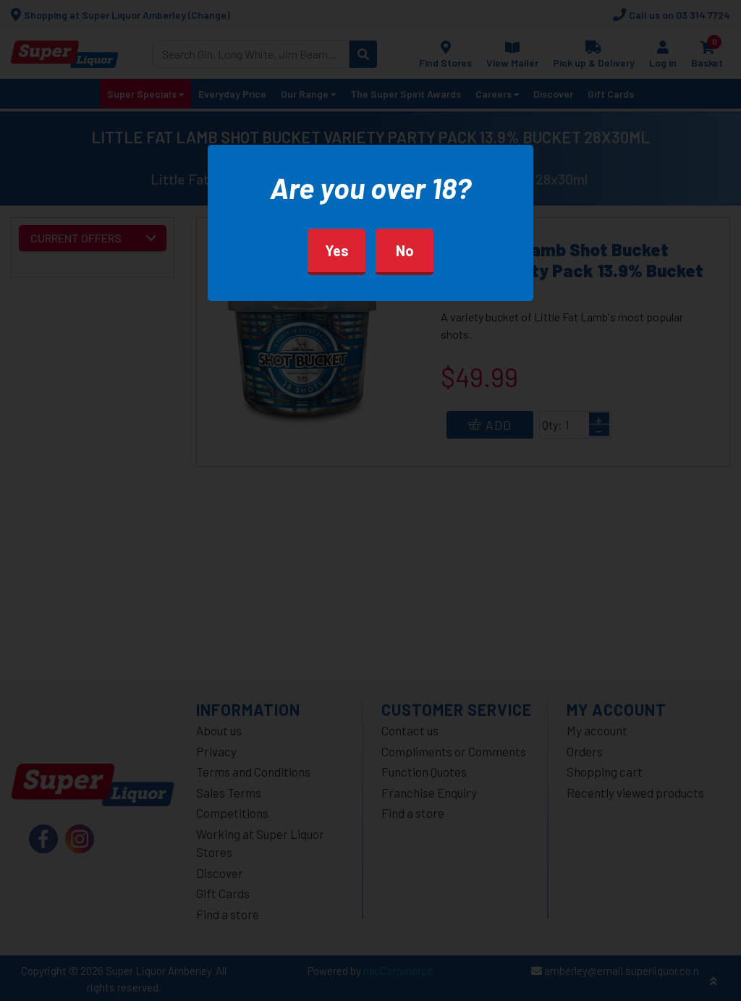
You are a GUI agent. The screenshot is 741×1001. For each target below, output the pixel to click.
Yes (337, 250)
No (405, 250)
